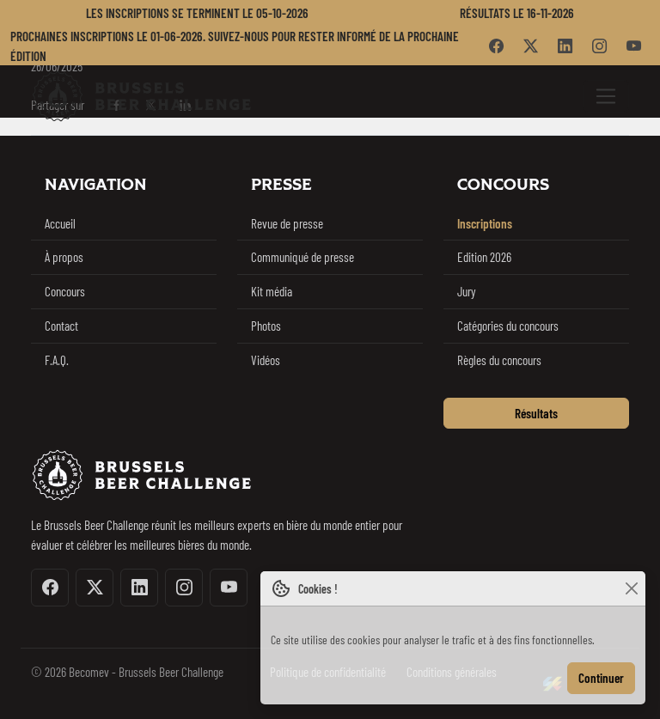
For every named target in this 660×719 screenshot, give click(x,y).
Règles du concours (499, 360)
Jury (466, 291)
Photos (266, 325)
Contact (61, 325)
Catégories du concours (508, 325)
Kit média (271, 291)
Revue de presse (287, 223)
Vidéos (265, 360)
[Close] (631, 589)
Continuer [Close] (601, 677)
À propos (64, 257)
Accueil (60, 223)
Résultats (536, 413)
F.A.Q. (57, 360)
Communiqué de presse (302, 257)
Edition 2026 (484, 257)
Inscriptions (484, 223)
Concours (65, 291)
